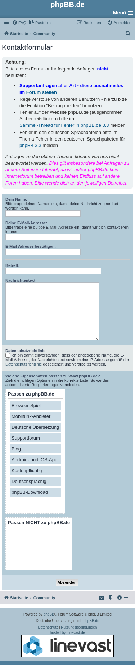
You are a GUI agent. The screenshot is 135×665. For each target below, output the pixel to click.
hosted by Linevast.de (67, 644)
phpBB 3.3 (30, 145)
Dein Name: (16, 199)
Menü (119, 13)
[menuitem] (19, 22)
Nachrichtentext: (21, 280)
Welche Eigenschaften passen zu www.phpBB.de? (52, 376)
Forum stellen (41, 92)
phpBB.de (91, 621)
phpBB (49, 614)
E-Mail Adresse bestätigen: (30, 246)
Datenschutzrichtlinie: (26, 351)
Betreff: (12, 265)
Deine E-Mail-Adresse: (26, 223)
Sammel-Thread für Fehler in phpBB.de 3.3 (64, 125)
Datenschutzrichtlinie (23, 364)
